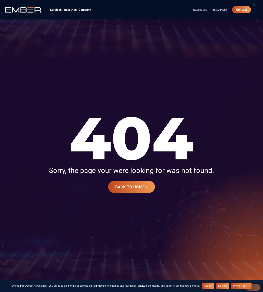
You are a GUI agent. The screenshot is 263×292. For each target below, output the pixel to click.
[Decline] (253, 287)
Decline (222, 285)
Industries (70, 10)
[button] (254, 5)
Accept (208, 285)
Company (85, 10)
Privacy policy (241, 285)
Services (56, 10)
